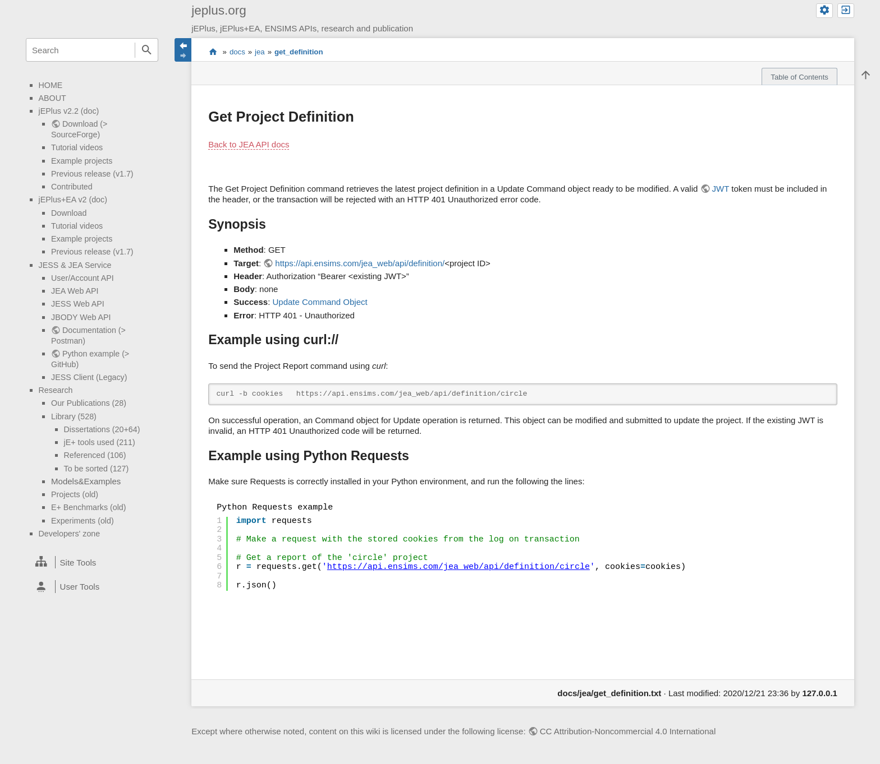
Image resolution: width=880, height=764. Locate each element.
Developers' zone (69, 533)
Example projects (81, 160)
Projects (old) (74, 494)
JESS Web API (77, 303)
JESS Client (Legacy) (89, 377)
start (213, 52)
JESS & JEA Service (75, 265)
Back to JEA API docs (248, 144)
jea (260, 52)
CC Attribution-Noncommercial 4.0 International (628, 731)
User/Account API (82, 278)
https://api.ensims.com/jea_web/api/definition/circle (458, 567)
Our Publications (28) (88, 403)
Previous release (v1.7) (92, 173)
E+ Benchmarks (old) (88, 507)
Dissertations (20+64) (102, 429)
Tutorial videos (77, 147)
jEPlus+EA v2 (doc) (73, 199)
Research (56, 390)
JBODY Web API (81, 317)
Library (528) (74, 416)
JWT (721, 188)
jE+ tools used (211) (99, 442)
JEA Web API (75, 290)
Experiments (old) (82, 520)
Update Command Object (319, 302)
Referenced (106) (95, 455)
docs (237, 52)
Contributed (72, 186)
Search (146, 50)
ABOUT (52, 98)
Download (68, 213)
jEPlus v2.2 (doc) (69, 111)
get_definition (298, 52)
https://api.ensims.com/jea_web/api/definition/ (359, 263)
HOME (51, 85)
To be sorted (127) (96, 468)
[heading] (92, 562)
